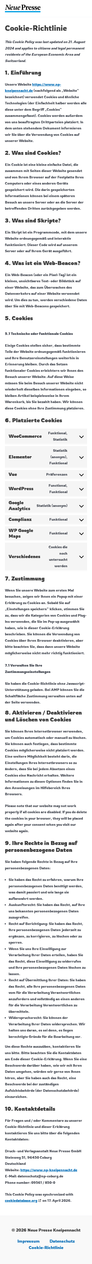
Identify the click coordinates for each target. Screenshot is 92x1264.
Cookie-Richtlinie (46, 1247)
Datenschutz (62, 1241)
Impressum (28, 1241)
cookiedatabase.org (21, 1200)
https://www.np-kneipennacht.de (48, 1170)
